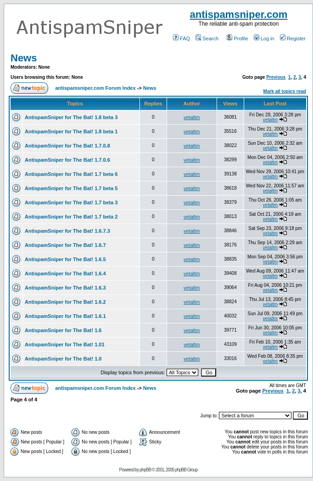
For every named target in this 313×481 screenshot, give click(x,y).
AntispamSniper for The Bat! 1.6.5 (65, 259)
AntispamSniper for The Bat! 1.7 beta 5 (71, 188)
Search (207, 38)
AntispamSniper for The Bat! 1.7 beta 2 (71, 216)
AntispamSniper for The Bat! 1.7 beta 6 (71, 174)
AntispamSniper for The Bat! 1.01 (65, 344)
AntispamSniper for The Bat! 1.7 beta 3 (71, 202)
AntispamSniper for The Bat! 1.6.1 (65, 316)
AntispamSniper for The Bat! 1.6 (63, 330)
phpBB (145, 469)
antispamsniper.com (239, 14)
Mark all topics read (284, 91)
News (24, 58)
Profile (237, 38)
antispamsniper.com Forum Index (95, 88)
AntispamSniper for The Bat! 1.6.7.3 (67, 231)
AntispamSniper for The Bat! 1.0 (63, 358)
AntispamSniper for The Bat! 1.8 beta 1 (71, 131)
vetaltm (192, 117)
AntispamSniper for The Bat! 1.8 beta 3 (71, 117)
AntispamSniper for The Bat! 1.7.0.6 (67, 160)
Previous (275, 77)
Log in (264, 38)
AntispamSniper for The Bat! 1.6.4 (65, 273)
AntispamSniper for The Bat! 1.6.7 (65, 245)
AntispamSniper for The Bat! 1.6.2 (65, 302)
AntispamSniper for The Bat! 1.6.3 (65, 287)
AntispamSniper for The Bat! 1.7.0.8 (67, 145)
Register (293, 38)
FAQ (181, 38)
